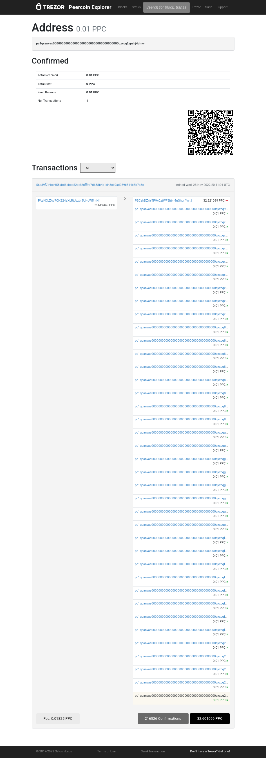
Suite (208, 7)
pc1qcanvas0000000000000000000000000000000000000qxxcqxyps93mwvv (188, 235)
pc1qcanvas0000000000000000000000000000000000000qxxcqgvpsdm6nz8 (188, 472)
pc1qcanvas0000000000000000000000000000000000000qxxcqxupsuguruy (187, 314)
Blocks (123, 7)
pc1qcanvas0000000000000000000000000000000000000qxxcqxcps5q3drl (187, 301)
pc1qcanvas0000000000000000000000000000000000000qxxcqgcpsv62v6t (187, 511)
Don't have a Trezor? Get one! (210, 751)
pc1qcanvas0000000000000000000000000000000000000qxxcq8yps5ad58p (188, 340)
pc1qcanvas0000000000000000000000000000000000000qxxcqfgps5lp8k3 (187, 564)
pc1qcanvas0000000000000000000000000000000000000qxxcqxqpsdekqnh (188, 222)
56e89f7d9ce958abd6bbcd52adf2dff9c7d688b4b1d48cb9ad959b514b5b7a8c (90, 185)
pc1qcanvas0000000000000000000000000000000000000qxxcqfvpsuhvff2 (187, 577)
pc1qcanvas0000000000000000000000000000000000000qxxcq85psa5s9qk (188, 393)
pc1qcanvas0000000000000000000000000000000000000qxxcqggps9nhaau (188, 459)
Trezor (196, 7)
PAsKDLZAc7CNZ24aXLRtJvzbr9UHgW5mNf (69, 200)
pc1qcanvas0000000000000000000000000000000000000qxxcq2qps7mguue (188, 656)
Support (222, 7)
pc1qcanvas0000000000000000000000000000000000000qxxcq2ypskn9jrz (187, 643)
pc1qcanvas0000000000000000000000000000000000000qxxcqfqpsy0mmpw (189, 538)
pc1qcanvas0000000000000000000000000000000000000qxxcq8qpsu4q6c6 (188, 327)
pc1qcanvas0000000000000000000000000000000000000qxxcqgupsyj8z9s (187, 525)
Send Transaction (153, 751)
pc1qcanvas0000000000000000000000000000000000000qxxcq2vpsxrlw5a (187, 682)
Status (136, 7)
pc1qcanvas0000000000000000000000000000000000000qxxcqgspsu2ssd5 (188, 485)
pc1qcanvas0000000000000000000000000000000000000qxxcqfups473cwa (188, 630)
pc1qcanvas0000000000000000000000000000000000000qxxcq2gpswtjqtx (187, 669)
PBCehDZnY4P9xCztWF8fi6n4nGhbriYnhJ (163, 200)
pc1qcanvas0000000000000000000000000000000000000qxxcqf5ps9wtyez (187, 603)
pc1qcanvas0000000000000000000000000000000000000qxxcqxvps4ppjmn (188, 261)
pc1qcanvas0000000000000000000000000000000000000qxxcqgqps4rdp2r (187, 432)
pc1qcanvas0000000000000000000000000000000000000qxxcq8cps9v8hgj (187, 406)
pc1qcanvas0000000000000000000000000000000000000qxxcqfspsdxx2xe (187, 590)
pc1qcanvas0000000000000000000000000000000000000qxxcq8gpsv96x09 (188, 354)
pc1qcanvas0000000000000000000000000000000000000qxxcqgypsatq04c (187, 446)
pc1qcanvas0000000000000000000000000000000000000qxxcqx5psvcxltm (187, 288)
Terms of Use (106, 751)
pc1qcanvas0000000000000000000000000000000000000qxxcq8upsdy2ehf (187, 419)
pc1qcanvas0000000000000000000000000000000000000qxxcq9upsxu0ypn (188, 209)
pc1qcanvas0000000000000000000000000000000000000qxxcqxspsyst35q (187, 275)
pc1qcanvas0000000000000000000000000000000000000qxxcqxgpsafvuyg (187, 248)
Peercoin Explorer (90, 7)
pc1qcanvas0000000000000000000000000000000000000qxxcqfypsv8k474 (187, 551)
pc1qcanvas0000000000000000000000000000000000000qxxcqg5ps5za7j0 (187, 498)
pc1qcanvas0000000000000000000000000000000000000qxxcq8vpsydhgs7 (188, 367)
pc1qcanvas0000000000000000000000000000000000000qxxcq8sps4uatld (187, 380)
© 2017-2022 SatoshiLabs (54, 751)
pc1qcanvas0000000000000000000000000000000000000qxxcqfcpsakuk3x (187, 617)
